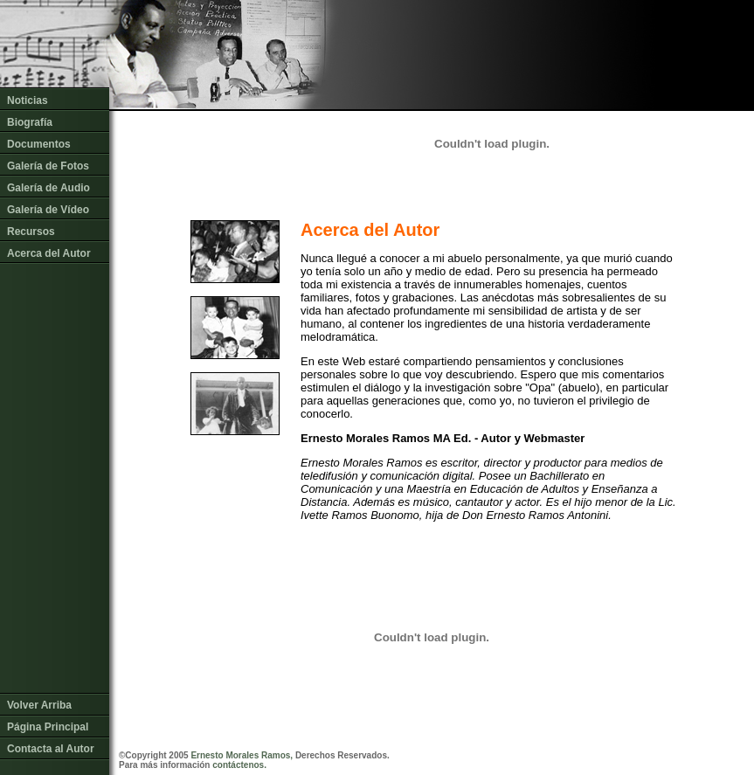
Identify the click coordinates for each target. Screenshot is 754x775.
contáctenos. (239, 765)
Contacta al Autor (50, 744)
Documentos (39, 144)
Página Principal (47, 722)
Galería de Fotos (48, 166)
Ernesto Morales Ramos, (241, 755)
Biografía (29, 122)
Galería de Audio (48, 188)
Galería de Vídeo (48, 210)
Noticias (27, 100)
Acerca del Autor (49, 253)
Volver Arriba (39, 701)
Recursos (31, 231)
